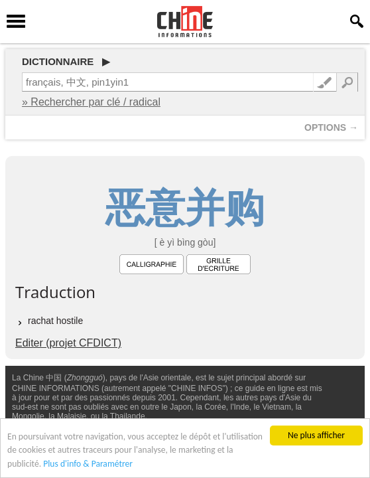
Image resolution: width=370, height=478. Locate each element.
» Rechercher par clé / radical (91, 102)
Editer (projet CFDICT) (68, 343)
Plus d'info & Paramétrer (88, 464)
